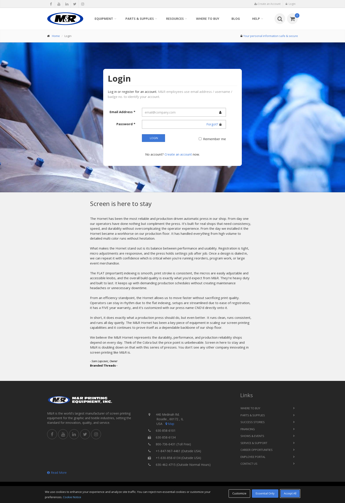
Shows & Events (252, 436)
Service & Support (253, 443)
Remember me (214, 139)
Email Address (122, 112)
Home (56, 36)
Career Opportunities (256, 450)
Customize (239, 493)
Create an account (178, 154)
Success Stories (252, 422)
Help (256, 19)
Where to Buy (207, 19)
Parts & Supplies (139, 19)
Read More (57, 472)
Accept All (290, 493)
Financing (247, 429)
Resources (175, 19)
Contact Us (248, 464)
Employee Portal (252, 457)
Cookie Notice (72, 497)
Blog (235, 19)
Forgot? (212, 124)
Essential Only (265, 493)
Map (169, 424)
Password (125, 124)
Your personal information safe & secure (270, 36)
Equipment (104, 19)
